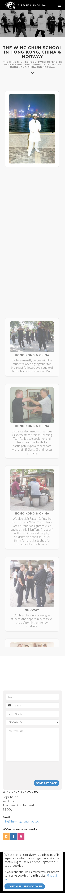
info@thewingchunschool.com (22, 821)
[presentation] (32, 771)
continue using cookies (24, 886)
